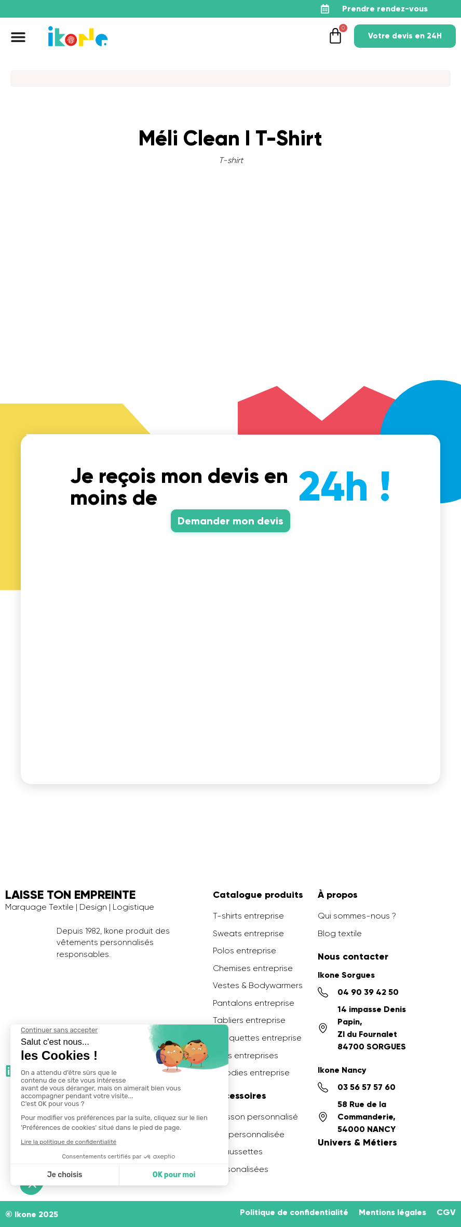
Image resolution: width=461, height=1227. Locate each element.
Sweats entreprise (248, 933)
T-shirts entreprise (248, 916)
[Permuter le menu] (18, 37)
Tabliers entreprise (249, 1020)
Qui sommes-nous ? (357, 916)
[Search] (230, 78)
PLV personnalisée (248, 1134)
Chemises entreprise (253, 968)
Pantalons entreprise (253, 1003)
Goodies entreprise (251, 1072)
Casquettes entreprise (257, 1038)
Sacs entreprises (245, 1055)
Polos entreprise (244, 950)
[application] (435, 1201)
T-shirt (231, 160)
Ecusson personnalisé (255, 1117)
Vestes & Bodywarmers (258, 985)
